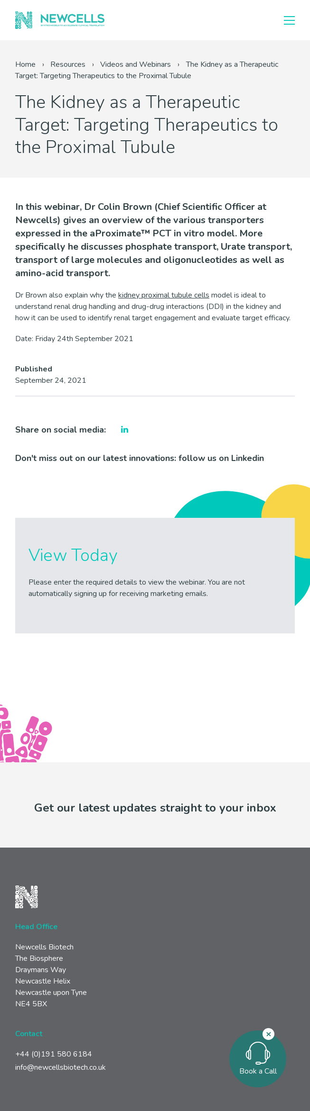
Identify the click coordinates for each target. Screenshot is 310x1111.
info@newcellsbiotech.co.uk (60, 1067)
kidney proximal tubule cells (163, 295)
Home (25, 64)
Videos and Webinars (135, 64)
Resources (67, 64)
